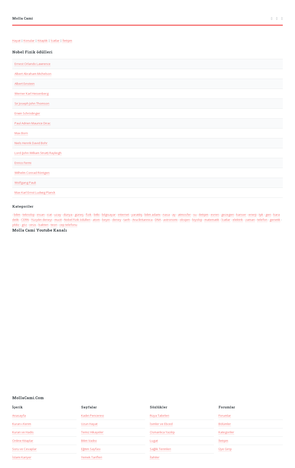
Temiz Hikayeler (92, 432)
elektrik (238, 220)
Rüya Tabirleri (159, 415)
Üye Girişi (225, 449)
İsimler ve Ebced (161, 424)
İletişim (67, 40)
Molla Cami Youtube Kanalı (39, 230)
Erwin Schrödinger (27, 113)
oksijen (185, 220)
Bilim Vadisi (89, 441)
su (195, 214)
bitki (97, 214)
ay (174, 214)
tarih (127, 220)
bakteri (43, 225)
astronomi (170, 220)
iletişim (203, 214)
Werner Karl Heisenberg (32, 93)
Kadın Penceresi (92, 415)
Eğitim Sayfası (90, 449)
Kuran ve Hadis (23, 432)
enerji (252, 214)
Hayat (16, 40)
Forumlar (224, 415)
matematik (211, 220)
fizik (88, 214)
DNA (158, 220)
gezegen (227, 214)
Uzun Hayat (89, 424)
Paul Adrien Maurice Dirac (32, 123)
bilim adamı (152, 214)
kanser (241, 214)
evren (215, 214)
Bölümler (224, 424)
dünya (67, 214)
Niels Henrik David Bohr (31, 143)
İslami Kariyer (21, 457)
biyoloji (197, 220)
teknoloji (29, 214)
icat (49, 214)
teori (54, 225)
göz (24, 225)
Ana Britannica (142, 220)
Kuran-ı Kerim (21, 424)
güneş (79, 214)
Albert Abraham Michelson (33, 74)
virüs (32, 225)
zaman (250, 220)
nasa (166, 214)
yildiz (15, 225)
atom (96, 220)
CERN (25, 220)
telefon (262, 220)
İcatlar (55, 40)
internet (123, 214)
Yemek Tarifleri (91, 457)
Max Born (21, 133)
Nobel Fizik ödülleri (77, 220)
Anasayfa (19, 415)
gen (268, 214)
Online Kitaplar (22, 441)
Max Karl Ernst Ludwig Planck (35, 192)
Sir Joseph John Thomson (32, 103)
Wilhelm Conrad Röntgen (32, 173)
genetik (275, 220)
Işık (261, 214)
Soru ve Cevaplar (24, 449)
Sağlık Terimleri (160, 449)
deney (116, 220)
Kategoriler (226, 432)
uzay (57, 214)
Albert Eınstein (25, 83)
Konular (29, 40)
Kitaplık (43, 40)
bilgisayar (109, 214)
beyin (106, 220)
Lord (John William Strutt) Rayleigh (38, 153)
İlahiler (154, 457)
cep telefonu (68, 225)
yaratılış (136, 214)
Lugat (154, 441)
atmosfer (184, 214)
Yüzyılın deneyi (41, 220)
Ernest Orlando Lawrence (32, 64)
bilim (17, 214)
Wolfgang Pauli (25, 182)
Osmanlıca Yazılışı (162, 432)
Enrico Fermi (23, 163)
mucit (58, 220)
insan (41, 214)
